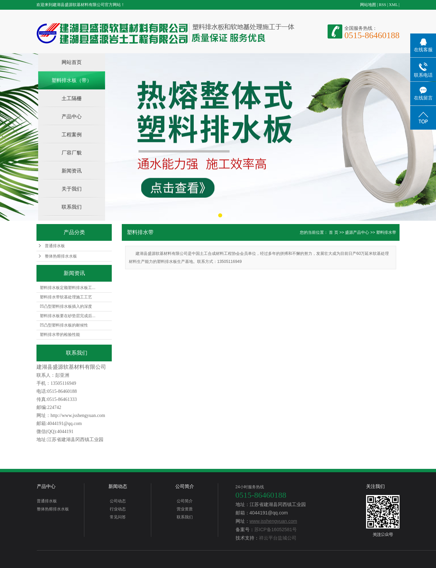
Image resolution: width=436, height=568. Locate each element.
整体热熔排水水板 (61, 256)
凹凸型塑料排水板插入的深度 (66, 306)
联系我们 (72, 207)
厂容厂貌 (72, 152)
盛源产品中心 (357, 232)
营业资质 (185, 509)
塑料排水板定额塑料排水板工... (67, 287)
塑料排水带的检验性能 (60, 334)
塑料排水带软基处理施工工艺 (66, 297)
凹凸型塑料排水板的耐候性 (64, 325)
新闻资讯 (72, 170)
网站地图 (368, 4)
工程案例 (72, 134)
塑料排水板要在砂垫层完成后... (67, 315)
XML (393, 4)
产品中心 (72, 116)
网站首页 (72, 62)
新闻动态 (117, 486)
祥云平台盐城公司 (277, 538)
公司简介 (184, 486)
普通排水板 (55, 245)
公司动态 (118, 501)
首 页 (333, 232)
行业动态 (118, 509)
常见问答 (118, 517)
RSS (382, 4)
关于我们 (72, 189)
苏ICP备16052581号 (275, 529)
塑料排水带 (386, 232)
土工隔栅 (72, 98)
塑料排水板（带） (72, 80)
